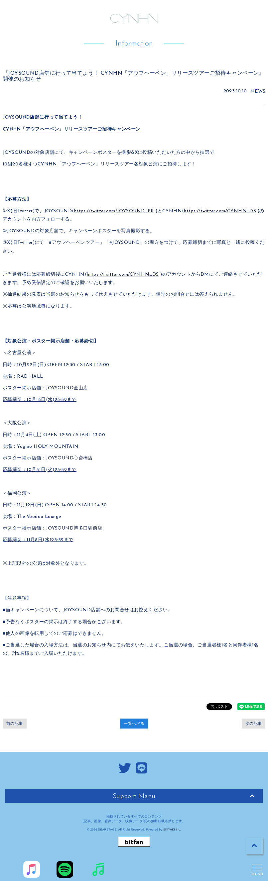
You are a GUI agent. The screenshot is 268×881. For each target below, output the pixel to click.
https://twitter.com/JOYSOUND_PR (114, 211)
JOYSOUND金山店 (67, 388)
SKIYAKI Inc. (172, 829)
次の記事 (253, 723)
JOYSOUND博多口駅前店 (74, 528)
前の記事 (14, 723)
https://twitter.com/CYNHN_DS (220, 211)
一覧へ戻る (134, 723)
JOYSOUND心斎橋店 (69, 458)
